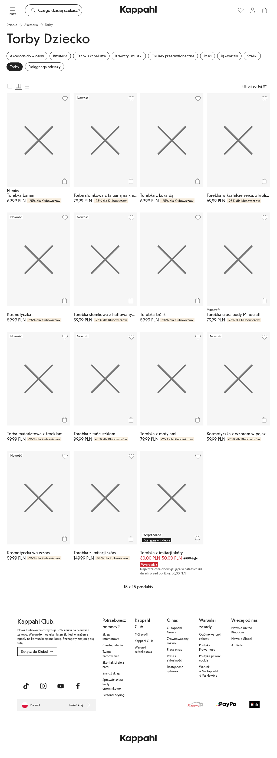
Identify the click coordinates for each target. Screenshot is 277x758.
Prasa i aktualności (174, 658)
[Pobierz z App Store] (33, 667)
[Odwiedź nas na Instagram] (43, 686)
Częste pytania (113, 645)
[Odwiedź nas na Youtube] (60, 686)
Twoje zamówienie (111, 654)
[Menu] (12, 10)
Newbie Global (241, 638)
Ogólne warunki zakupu (210, 636)
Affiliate (236, 645)
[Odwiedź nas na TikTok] (26, 686)
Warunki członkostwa (143, 649)
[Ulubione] (241, 10)
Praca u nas (174, 649)
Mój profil (142, 634)
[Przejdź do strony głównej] (138, 10)
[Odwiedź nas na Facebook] (78, 686)
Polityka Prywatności (207, 647)
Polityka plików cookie (209, 658)
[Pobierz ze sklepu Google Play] (69, 667)
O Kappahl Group (174, 630)
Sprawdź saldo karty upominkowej (113, 684)
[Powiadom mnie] (197, 538)
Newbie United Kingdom (241, 630)
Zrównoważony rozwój (178, 641)
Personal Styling (113, 695)
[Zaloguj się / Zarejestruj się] (253, 10)
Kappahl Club (144, 641)
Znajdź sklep (111, 673)
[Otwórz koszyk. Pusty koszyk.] (265, 10)
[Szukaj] (60, 10)
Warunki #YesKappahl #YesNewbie (208, 671)
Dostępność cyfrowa (175, 669)
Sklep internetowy (111, 636)
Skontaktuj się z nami (113, 664)
